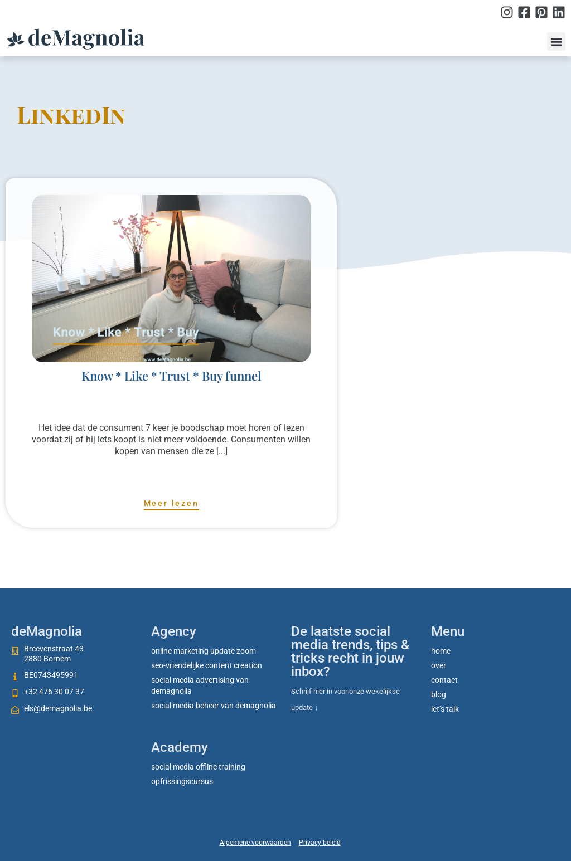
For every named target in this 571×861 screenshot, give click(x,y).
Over (438, 665)
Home (441, 650)
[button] (556, 41)
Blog (438, 694)
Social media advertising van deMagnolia (200, 685)
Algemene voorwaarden (255, 843)
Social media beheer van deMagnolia (213, 705)
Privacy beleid (320, 843)
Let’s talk (445, 708)
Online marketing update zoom (203, 650)
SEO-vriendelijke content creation (206, 665)
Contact (444, 679)
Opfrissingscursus (182, 781)
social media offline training (198, 766)
